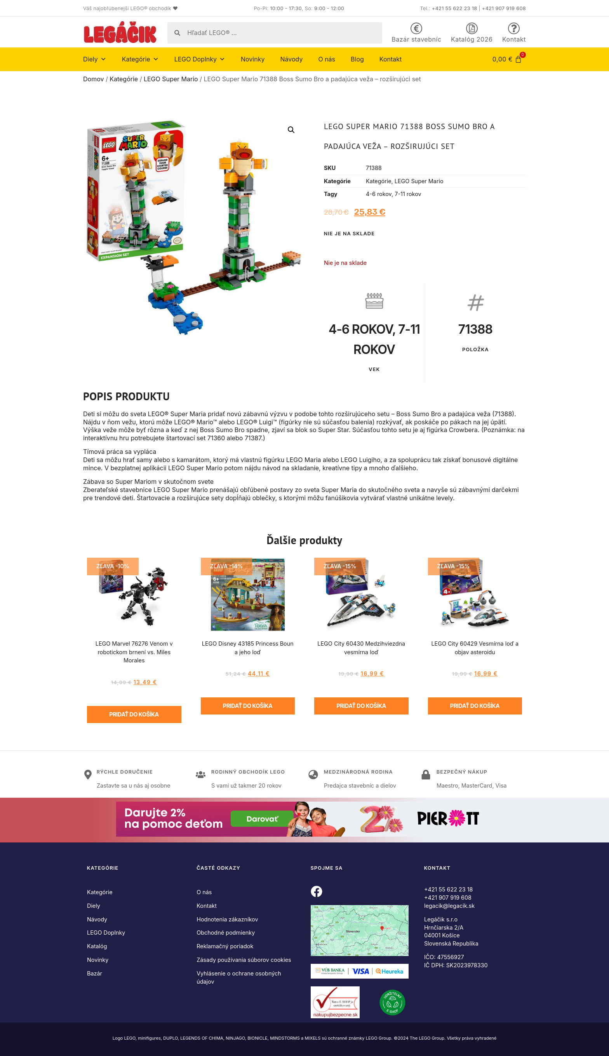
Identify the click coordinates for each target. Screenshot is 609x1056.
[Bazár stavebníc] (416, 28)
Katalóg (97, 946)
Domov (93, 79)
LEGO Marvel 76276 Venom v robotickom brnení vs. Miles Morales (134, 652)
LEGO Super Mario (171, 79)
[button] (291, 130)
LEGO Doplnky (199, 59)
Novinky (252, 59)
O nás (326, 59)
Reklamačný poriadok (225, 946)
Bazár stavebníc (416, 39)
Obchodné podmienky (226, 932)
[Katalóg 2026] (472, 28)
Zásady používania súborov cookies (244, 959)
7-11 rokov (408, 194)
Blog (357, 59)
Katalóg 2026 (471, 39)
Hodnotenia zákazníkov (227, 919)
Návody (291, 59)
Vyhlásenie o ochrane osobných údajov (239, 977)
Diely (94, 59)
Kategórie (140, 59)
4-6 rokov (379, 194)
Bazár (94, 973)
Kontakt (514, 39)
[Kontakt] (514, 28)
